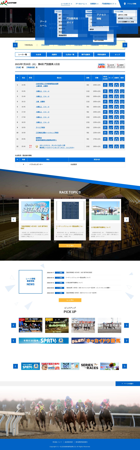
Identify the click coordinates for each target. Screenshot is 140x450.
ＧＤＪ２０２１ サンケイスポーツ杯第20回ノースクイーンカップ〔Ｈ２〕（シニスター (57, 146)
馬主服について (57, 442)
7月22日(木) (62, 45)
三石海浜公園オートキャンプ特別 (47, 132)
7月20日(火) (29, 45)
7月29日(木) (111, 45)
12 (17, 164)
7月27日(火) (78, 45)
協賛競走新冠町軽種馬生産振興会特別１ (46, 139)
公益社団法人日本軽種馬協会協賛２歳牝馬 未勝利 (47, 85)
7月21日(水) (45, 45)
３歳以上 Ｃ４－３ (42, 112)
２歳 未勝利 (40, 101)
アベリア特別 (40, 127)
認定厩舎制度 (69, 442)
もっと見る (70, 245)
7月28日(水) (95, 45)
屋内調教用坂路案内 (81, 442)
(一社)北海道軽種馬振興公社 (67, 446)
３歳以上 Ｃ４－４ (42, 91)
